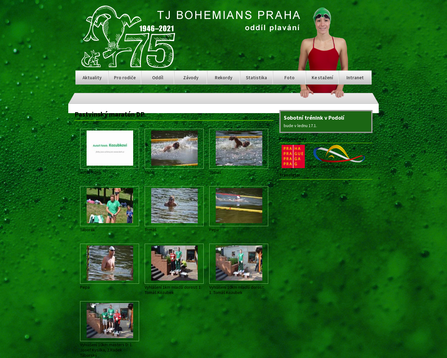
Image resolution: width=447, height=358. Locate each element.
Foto (289, 77)
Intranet (355, 77)
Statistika (256, 77)
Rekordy (223, 77)
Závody (190, 77)
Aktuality (92, 77)
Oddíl (157, 77)
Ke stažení (322, 77)
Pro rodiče (125, 77)
